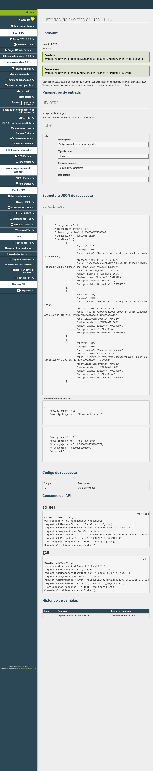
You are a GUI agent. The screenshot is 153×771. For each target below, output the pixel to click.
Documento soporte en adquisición (23, 103)
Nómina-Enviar (23, 133)
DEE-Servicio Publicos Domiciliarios (16, 123)
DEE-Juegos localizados (21, 128)
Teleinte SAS (20, 667)
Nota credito (23, 91)
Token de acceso (21, 243)
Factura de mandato (20, 74)
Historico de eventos (19, 196)
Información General (22, 26)
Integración (24, 290)
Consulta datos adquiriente (18, 265)
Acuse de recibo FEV (19, 207)
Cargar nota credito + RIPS (16, 56)
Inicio (30, 12)
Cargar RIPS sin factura (18, 50)
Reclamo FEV (23, 230)
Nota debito (24, 97)
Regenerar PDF (22, 278)
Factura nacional (21, 68)
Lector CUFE (23, 202)
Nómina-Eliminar (22, 143)
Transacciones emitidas (18, 248)
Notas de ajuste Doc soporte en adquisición (18, 111)
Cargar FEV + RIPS (20, 39)
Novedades (26, 19)
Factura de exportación (18, 80)
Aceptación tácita (21, 224)
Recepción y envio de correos (22, 271)
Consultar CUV (22, 44)
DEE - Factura (23, 178)
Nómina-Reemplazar (20, 138)
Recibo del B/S (22, 213)
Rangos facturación (20, 259)
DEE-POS (24, 118)
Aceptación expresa (20, 219)
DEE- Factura (23, 156)
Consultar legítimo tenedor (19, 254)
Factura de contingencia (18, 85)
